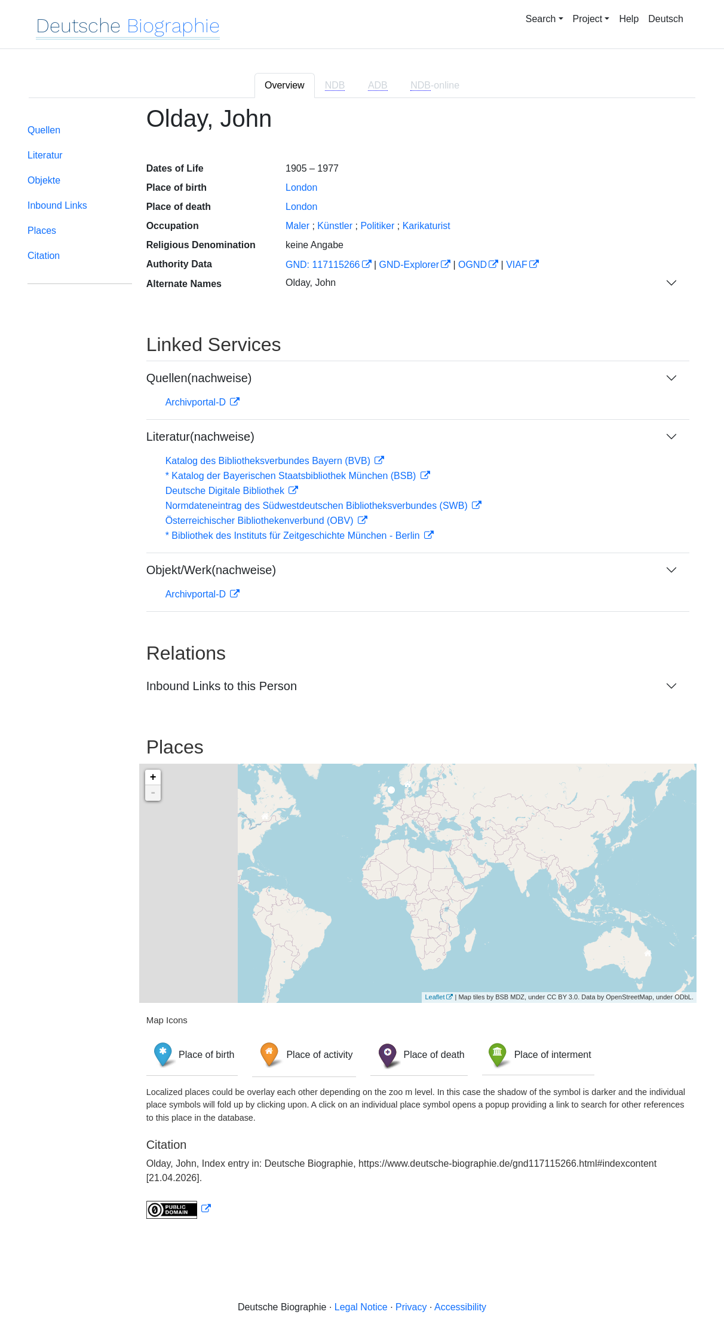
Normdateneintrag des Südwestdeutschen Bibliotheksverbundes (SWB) (318, 506)
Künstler (334, 226)
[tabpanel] (362, 669)
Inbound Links (57, 205)
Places (41, 230)
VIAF (516, 265)
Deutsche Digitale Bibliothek (226, 491)
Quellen (43, 130)
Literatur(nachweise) (200, 436)
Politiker (377, 226)
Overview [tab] (285, 85)
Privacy (411, 1307)
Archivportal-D (197, 402)
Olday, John (311, 282)
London (301, 187)
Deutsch (665, 19)
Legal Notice (361, 1307)
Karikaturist (426, 226)
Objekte (43, 180)
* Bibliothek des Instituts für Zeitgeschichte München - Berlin (293, 535)
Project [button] (588, 19)
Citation (43, 256)
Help (629, 19)
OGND (472, 265)
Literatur (45, 155)
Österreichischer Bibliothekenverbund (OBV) (260, 521)
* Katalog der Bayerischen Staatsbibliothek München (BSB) (292, 476)
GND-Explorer (409, 265)
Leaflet (434, 997)
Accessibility (460, 1307)
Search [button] (541, 19)
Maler (297, 226)
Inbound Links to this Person (221, 686)
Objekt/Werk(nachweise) (211, 570)
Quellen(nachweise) (199, 378)
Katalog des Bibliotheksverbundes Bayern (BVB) (269, 461)
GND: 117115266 (323, 265)
